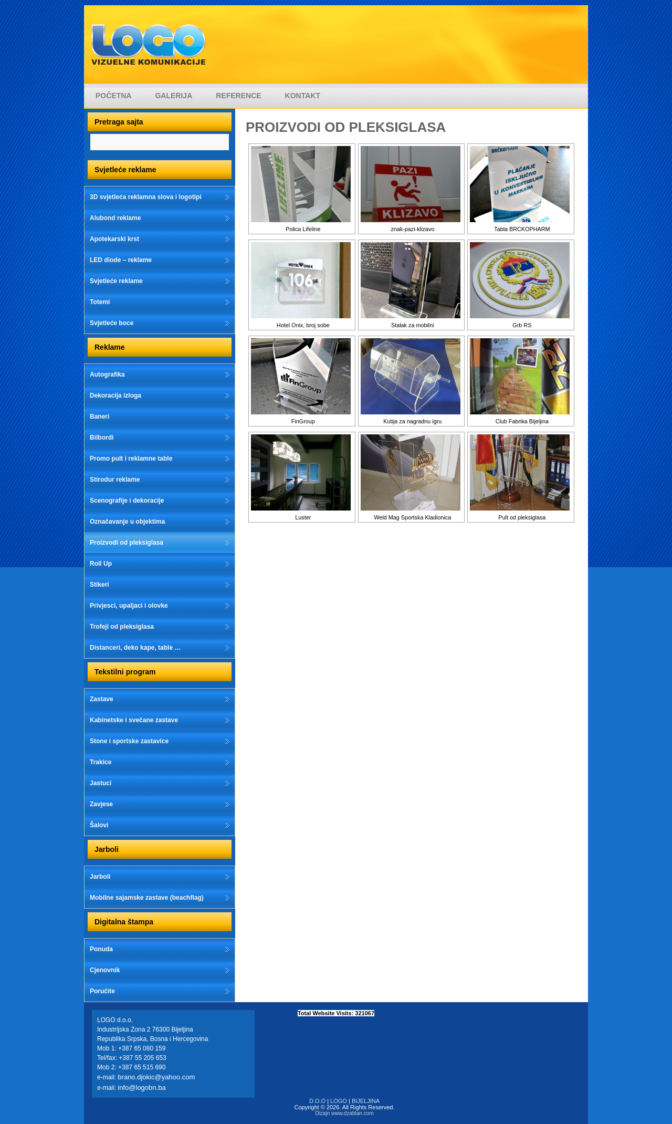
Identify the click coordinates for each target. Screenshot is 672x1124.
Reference (238, 95)
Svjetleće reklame (116, 281)
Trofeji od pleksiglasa (122, 626)
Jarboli (100, 876)
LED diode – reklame (121, 260)
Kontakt (302, 95)
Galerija (173, 95)
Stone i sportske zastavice (129, 741)
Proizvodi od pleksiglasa (126, 542)
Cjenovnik (105, 970)
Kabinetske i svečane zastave (134, 720)
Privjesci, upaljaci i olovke (129, 605)
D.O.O (317, 1101)
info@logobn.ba (141, 1087)
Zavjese (101, 804)
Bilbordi (101, 437)
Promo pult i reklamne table (131, 458)
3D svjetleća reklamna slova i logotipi (146, 197)
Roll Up (101, 563)
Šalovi (99, 825)
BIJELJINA (366, 1101)
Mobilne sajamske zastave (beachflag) (147, 897)
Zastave (101, 699)
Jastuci (100, 783)
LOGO (338, 1101)
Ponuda (101, 949)
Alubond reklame (115, 218)
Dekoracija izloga (115, 395)
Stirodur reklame (115, 479)
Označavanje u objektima (127, 521)
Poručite (102, 991)
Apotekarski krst (114, 239)
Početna (113, 95)
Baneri (99, 416)
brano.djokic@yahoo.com (156, 1077)
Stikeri (99, 584)
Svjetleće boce (111, 323)
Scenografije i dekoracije (127, 500)
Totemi (100, 302)
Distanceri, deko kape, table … (135, 647)
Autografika (107, 374)
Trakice (100, 762)
